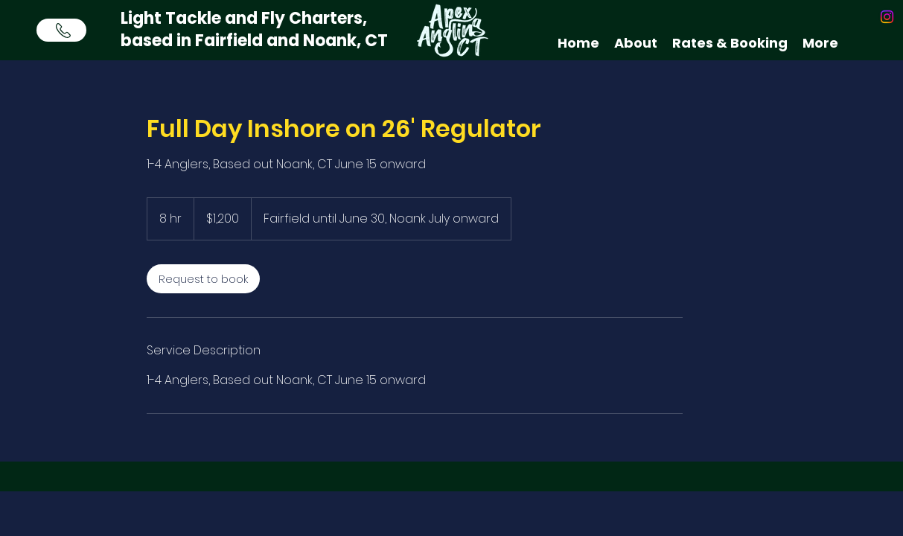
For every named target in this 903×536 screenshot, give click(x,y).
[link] (203, 278)
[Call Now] (61, 30)
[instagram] (887, 16)
